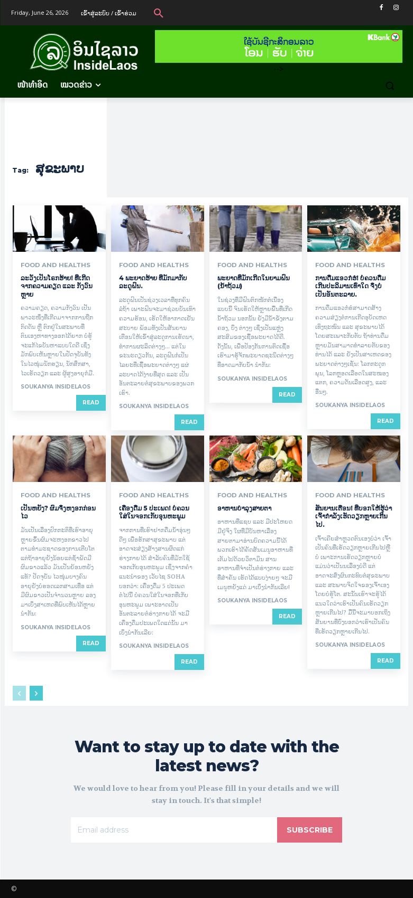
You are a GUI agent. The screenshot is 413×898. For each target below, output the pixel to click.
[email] (174, 829)
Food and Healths (51, 265)
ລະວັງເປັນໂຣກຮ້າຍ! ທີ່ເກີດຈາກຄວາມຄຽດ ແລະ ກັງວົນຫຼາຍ (57, 285)
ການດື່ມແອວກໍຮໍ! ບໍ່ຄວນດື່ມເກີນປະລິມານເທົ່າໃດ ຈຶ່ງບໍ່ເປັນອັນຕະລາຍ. (350, 285)
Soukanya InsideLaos (55, 386)
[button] (158, 12)
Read (90, 402)
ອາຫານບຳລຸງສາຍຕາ (244, 508)
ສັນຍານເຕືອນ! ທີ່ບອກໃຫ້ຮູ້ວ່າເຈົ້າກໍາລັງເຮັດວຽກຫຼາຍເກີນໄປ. (353, 516)
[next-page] (36, 692)
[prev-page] (19, 692)
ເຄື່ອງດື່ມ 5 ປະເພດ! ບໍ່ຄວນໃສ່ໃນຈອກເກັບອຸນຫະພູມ (154, 512)
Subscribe (310, 829)
